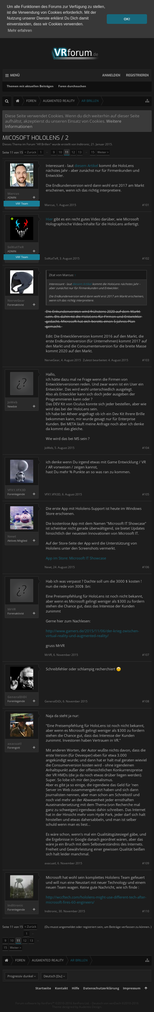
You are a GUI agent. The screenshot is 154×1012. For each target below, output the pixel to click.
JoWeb (12, 402)
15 (92, 151)
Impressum (132, 996)
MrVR (11, 609)
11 (66, 151)
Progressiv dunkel (20, 984)
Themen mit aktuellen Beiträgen (30, 85)
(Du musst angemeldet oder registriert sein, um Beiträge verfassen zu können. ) (98, 926)
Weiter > (103, 151)
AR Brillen (43, 144)
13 (79, 151)
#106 (145, 566)
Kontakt (61, 996)
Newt (11, 536)
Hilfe (75, 996)
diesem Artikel (86, 164)
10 (60, 151)
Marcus (13, 193)
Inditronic (83, 144)
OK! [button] (127, 19)
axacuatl (14, 743)
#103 (145, 359)
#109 (145, 862)
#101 (145, 204)
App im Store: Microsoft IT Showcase (76, 557)
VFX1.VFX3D (16, 489)
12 (73, 151)
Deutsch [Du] (53, 984)
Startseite (43, 996)
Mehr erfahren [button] (20, 30)
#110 (145, 910)
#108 (145, 701)
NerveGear (16, 300)
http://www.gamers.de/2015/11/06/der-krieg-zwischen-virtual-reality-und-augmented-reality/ (92, 633)
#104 (145, 447)
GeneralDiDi (17, 696)
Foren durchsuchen (72, 85)
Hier (49, 218)
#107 (145, 654)
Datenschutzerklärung (101, 996)
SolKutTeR (15, 246)
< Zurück (30, 151)
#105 (145, 493)
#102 (145, 258)
